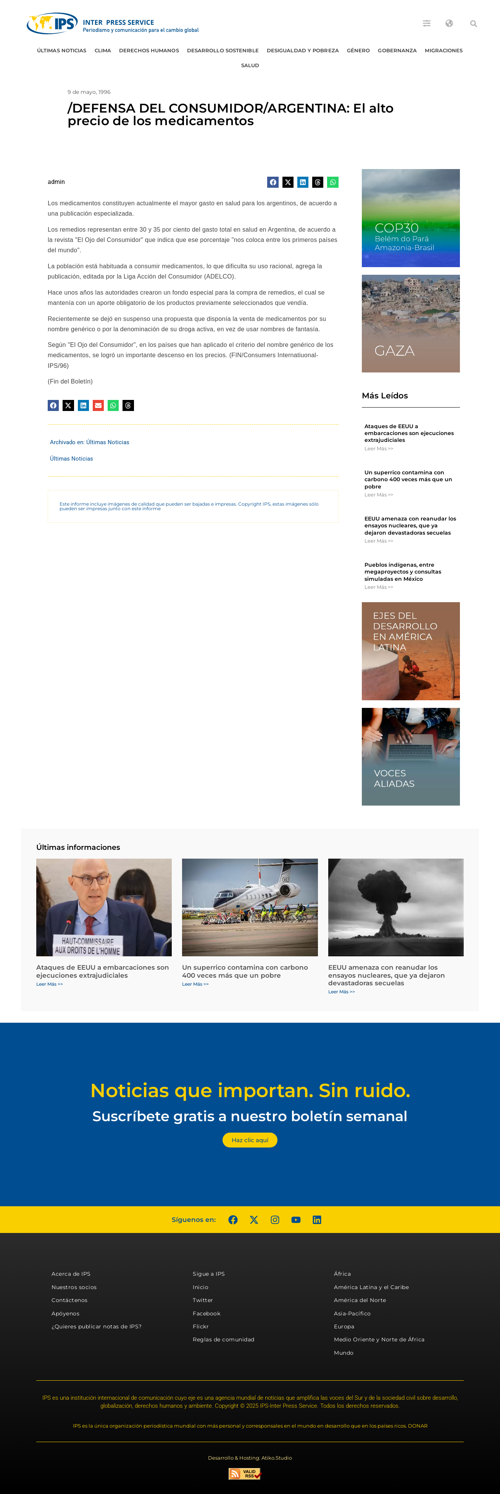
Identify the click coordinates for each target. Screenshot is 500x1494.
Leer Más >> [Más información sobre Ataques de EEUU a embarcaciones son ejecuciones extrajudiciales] (379, 448)
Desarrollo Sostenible (223, 50)
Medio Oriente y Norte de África (379, 1339)
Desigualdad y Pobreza (303, 50)
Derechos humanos (149, 50)
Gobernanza (397, 50)
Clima (103, 50)
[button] (473, 23)
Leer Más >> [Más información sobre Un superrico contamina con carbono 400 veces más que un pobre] (379, 495)
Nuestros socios (74, 1287)
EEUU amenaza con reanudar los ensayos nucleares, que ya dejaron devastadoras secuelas (410, 525)
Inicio (200, 1287)
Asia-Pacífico (352, 1313)
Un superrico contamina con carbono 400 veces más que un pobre (408, 479)
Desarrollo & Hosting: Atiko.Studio (250, 1458)
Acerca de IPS (71, 1273)
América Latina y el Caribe (371, 1287)
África (342, 1273)
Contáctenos (70, 1300)
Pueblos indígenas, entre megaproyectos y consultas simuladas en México (403, 571)
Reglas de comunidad (224, 1339)
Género (358, 50)
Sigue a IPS (209, 1273)
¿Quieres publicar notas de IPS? (97, 1326)
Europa (344, 1326)
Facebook (206, 1313)
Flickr (201, 1326)
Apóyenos (65, 1313)
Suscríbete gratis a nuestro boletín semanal (250, 1116)
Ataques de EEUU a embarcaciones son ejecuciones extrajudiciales (409, 433)
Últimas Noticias (62, 50)
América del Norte (360, 1300)
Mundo (344, 1352)
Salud (250, 65)
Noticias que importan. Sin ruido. (250, 1090)
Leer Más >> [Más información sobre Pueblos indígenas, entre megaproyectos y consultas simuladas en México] (379, 587)
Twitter (203, 1300)
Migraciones (444, 50)
